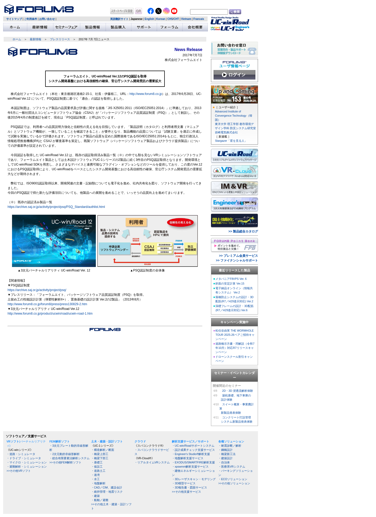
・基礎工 (97, 462)
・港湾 (95, 474)
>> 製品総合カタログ (243, 231)
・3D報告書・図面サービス (189, 487)
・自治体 (224, 462)
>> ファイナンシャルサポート (237, 260)
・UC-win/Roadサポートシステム (193, 445)
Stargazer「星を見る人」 (231, 140)
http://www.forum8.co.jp (146, 94)
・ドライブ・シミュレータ (24, 458)
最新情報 (35, 39)
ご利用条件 (30, 19)
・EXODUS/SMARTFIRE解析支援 (193, 462)
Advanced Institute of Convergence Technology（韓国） (233, 115)
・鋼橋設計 (225, 449)
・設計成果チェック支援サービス (193, 449)
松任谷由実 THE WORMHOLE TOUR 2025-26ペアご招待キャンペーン (234, 334)
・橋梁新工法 (227, 454)
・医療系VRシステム (231, 466)
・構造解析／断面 (102, 449)
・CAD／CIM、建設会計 (106, 487)
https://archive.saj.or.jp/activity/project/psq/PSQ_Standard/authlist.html (56, 207)
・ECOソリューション (232, 479)
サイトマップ (14, 19)
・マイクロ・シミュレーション (27, 462)
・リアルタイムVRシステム (152, 462)
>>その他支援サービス (186, 491)
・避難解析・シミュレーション (27, 466)
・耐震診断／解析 (229, 445)
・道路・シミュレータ (21, 454)
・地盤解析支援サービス (187, 458)
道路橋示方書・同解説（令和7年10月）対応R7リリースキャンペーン (234, 348)
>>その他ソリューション (234, 483)
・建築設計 (225, 458)
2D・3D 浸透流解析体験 (237, 390)
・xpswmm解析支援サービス (190, 466)
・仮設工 (97, 466)
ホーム (17, 39)
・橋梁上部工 (99, 454)
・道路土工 (98, 470)
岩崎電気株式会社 (226, 132)
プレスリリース (60, 39)
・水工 (95, 479)
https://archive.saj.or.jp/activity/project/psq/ (37, 290)
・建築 (95, 495)
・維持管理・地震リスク (107, 491)
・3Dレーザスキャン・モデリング (194, 479)
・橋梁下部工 (99, 458)
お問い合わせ (47, 19)
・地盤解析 (98, 483)
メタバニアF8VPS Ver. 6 (230, 278)
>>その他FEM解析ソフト (65, 462)
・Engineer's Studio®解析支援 (191, 454)
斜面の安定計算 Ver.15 (229, 283)
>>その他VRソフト (19, 470)
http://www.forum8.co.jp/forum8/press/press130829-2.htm (47, 304)
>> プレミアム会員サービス (238, 256)
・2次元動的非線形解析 (64, 454)
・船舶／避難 (99, 500)
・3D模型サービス (184, 483)
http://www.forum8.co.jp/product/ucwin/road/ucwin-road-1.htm (50, 313)
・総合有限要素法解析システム (69, 458)
